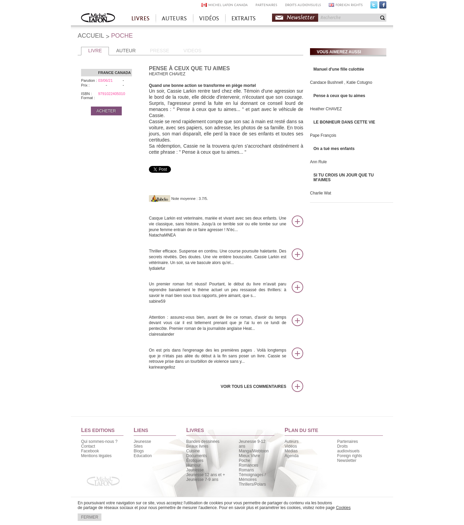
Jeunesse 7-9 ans (202, 479)
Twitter (374, 6)
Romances (248, 465)
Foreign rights (349, 455)
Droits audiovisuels (348, 448)
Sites (138, 446)
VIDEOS (192, 50)
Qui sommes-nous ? (99, 441)
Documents (196, 455)
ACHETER (106, 111)
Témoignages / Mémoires (252, 477)
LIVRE (95, 50)
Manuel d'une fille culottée (338, 69)
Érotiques (195, 460)
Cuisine (193, 451)
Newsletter (301, 17)
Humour (193, 465)
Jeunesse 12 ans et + (205, 474)
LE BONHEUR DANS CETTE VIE (344, 122)
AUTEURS (174, 18)
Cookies (343, 507)
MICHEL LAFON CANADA (228, 5)
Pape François (323, 135)
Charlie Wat (320, 193)
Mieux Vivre (249, 455)
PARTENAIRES (266, 5)
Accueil (98, 18)
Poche (244, 460)
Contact (88, 446)
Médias (291, 451)
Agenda (291, 455)
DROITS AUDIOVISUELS (303, 5)
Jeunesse (142, 441)
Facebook (382, 6)
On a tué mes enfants (333, 148)
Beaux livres (197, 446)
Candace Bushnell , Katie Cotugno (341, 82)
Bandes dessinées (202, 441)
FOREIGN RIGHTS (349, 5)
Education (143, 455)
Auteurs (291, 441)
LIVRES (140, 18)
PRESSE (159, 50)
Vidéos (291, 446)
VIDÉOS (209, 18)
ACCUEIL (91, 35)
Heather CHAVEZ (326, 109)
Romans (246, 470)
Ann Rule (318, 162)
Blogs (139, 451)
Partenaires (347, 441)
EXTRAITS (243, 18)
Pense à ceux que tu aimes (339, 95)
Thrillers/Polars (252, 484)
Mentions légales (96, 455)
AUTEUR (126, 50)
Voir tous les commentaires (253, 386)
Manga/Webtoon (254, 451)
